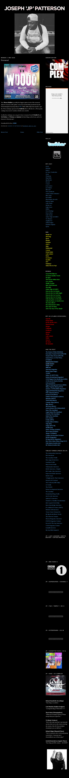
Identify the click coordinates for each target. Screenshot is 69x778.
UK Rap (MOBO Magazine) (53, 439)
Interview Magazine (51, 369)
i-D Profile (48, 485)
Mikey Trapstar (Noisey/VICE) (54, 387)
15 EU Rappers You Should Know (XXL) (56, 379)
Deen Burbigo (49, 211)
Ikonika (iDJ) (49, 427)
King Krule (49, 178)
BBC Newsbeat (50, 455)
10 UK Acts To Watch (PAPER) (54, 381)
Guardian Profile (50, 462)
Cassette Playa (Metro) (52, 402)
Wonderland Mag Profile (53, 494)
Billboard (48, 367)
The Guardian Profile (51, 457)
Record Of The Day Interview (54, 523)
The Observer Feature (52, 516)
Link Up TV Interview (52, 498)
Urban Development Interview (54, 489)
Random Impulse (50, 224)
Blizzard (48, 189)
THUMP (48, 373)
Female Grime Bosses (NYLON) (54, 356)
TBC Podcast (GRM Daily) (53, 482)
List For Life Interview (52, 496)
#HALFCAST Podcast (52, 480)
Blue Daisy (49, 195)
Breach (48, 182)
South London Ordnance (52, 193)
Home (22, 132)
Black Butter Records (51, 199)
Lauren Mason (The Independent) (55, 408)
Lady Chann (49, 203)
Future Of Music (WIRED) (53, 429)
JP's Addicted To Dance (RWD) (54, 507)
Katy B (47, 170)
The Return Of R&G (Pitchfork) (54, 352)
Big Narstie (49, 180)
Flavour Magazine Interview (54, 518)
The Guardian (49, 491)
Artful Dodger (49, 222)
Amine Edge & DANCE (52, 217)
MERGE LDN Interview (52, 509)
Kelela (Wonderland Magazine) (55, 377)
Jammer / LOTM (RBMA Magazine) (56, 389)
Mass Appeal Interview (52, 460)
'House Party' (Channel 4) (53, 512)
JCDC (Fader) (49, 418)
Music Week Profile (51, 464)
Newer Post (4, 132)
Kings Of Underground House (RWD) (56, 385)
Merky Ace (49, 205)
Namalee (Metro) (51, 398)
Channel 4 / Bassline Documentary (55, 500)
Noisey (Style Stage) (51, 371)
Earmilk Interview (51, 528)
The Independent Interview (53, 453)
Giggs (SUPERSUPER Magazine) (55, 391)
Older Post (40, 132)
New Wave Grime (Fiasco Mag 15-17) (56, 441)
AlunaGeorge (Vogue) (52, 361)
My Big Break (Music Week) (53, 514)
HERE (14, 123)
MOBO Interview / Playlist (53, 469)
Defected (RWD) (50, 383)
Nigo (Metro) (49, 404)
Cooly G (48, 184)
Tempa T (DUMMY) (51, 433)
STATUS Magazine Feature (53, 521)
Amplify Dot (49, 220)
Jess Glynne (49, 187)
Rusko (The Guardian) (52, 416)
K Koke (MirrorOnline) (52, 422)
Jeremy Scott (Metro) (52, 394)
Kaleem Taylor (50, 201)
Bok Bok (48, 168)
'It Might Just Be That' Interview (55, 478)
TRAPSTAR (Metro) (51, 400)
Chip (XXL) (49, 423)
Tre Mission (49, 219)
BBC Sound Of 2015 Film (52, 503)
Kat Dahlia (49, 197)
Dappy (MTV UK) (50, 425)
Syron (47, 226)
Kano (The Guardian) (52, 410)
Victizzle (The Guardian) (53, 414)
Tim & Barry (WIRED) (52, 431)
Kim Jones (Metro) (51, 406)
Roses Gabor (49, 213)
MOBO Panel (49, 476)
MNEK (47, 209)
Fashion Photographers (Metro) (55, 396)
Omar (47, 174)
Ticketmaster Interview (52, 467)
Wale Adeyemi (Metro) (52, 392)
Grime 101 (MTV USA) (52, 375)
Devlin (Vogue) (50, 363)
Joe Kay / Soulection (51, 172)
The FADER (49, 487)
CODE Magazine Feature (53, 525)
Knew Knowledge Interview (53, 505)
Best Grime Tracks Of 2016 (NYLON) (56, 354)
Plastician (48, 176)
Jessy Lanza (49, 186)
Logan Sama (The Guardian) (54, 412)
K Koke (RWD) (50, 420)
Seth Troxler (49, 215)
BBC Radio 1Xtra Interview (53, 471)
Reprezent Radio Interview (53, 473)
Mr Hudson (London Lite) (53, 445)
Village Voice (49, 365)
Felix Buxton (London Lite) (53, 443)
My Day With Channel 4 (52, 530)
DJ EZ (47, 166)
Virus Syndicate (50, 191)
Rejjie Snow (49, 207)
